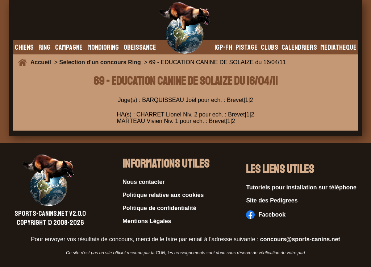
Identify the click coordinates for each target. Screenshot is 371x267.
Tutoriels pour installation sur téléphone (301, 187)
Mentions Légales (146, 221)
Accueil (42, 62)
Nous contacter (143, 182)
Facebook (265, 214)
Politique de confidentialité (159, 208)
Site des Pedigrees (271, 200)
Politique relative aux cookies (163, 195)
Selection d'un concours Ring (100, 62)
